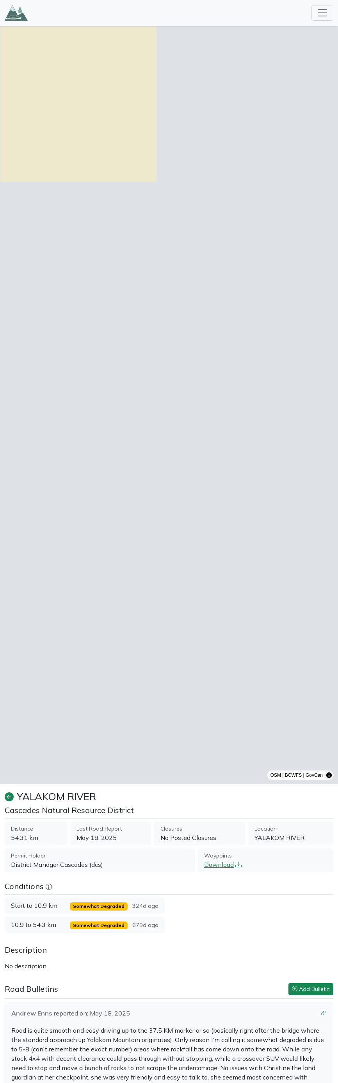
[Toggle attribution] (329, 775)
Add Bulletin (311, 988)
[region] (169, 405)
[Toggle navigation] (322, 13)
